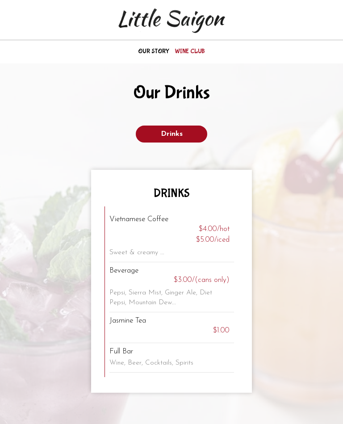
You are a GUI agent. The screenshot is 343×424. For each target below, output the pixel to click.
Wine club (190, 51)
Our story (153, 51)
